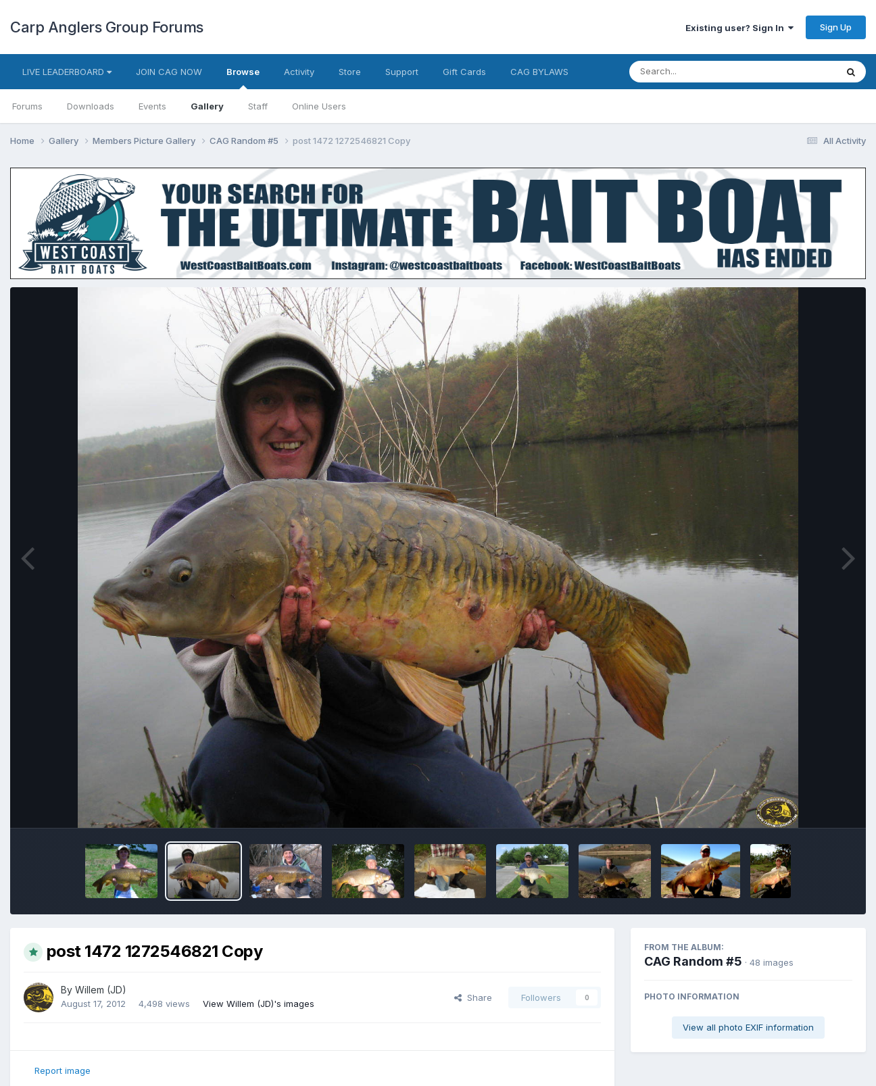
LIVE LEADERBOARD (67, 71)
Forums (27, 106)
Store (350, 71)
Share (473, 997)
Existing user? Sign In (739, 27)
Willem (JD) (100, 989)
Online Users (319, 106)
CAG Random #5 (693, 961)
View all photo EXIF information (748, 1027)
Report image (62, 1070)
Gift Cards (464, 71)
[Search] (695, 71)
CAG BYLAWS (539, 71)
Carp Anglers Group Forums (106, 27)
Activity (299, 71)
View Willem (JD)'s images (258, 1003)
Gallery (207, 106)
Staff (258, 106)
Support (401, 71)
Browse (243, 77)
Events (152, 106)
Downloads (90, 106)
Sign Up (836, 27)
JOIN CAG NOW (169, 71)
